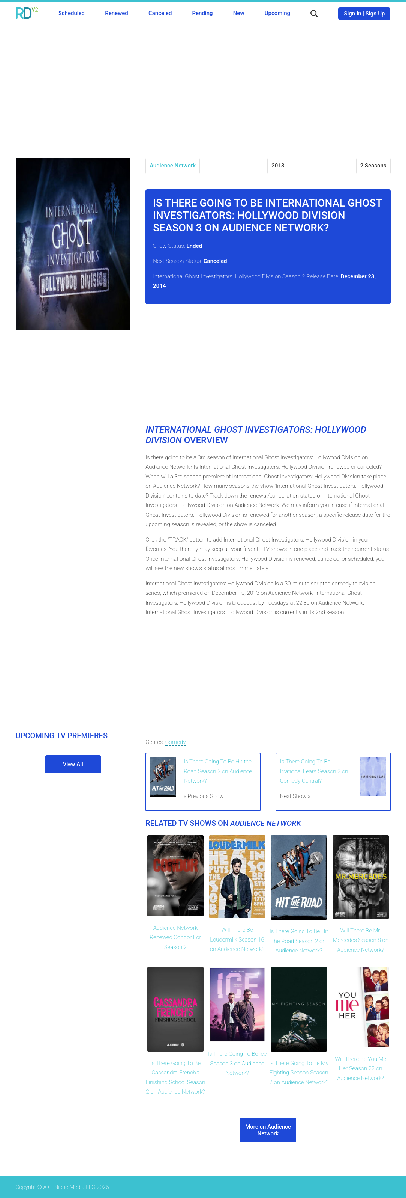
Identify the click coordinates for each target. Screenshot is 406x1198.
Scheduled (71, 13)
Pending (202, 13)
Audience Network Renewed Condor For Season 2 (175, 938)
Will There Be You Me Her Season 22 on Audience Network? (360, 1069)
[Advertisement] (203, 86)
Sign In (352, 13)
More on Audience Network (268, 1130)
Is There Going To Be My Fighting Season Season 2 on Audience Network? (298, 1073)
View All (73, 764)
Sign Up (375, 13)
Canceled (160, 13)
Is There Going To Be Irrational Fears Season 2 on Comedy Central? (314, 771)
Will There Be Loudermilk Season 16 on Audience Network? (237, 939)
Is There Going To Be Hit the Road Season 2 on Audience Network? (218, 771)
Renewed (116, 13)
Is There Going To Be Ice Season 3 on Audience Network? (237, 1063)
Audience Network (173, 165)
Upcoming (277, 13)
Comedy (175, 742)
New (238, 13)
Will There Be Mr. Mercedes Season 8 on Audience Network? (360, 940)
